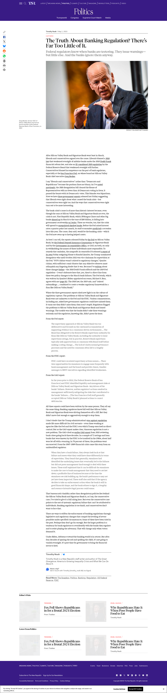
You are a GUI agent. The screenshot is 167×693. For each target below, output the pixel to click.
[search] (25, 3)
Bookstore (105, 666)
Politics (73, 578)
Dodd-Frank (105, 161)
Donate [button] (112, 666)
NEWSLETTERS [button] (103, 3)
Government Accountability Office (71, 245)
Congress (75, 17)
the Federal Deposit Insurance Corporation (73, 242)
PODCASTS (115, 3)
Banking (82, 578)
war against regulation (97, 420)
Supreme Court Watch (92, 17)
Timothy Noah (51, 31)
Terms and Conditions (41, 681)
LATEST (43, 3)
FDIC (56, 580)
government (68, 196)
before (61, 269)
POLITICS (65, 3)
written (98, 266)
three (60, 196)
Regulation (91, 578)
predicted (97, 228)
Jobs (136, 666)
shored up (56, 219)
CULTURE (83, 3)
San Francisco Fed (69, 173)
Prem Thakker (49, 614)
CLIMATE (74, 3)
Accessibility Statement (26, 681)
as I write (72, 222)
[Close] (163, 689)
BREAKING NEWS (54, 3)
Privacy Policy (54, 681)
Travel (98, 666)
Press (131, 666)
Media (108, 17)
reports (77, 196)
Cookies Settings (65, 681)
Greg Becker (70, 176)
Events (92, 666)
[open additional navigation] (20, 3)
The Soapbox (63, 578)
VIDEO (123, 3)
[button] (4, 32)
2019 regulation (95, 164)
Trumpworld (62, 17)
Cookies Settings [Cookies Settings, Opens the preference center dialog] (119, 689)
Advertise (120, 666)
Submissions (143, 666)
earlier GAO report (82, 432)
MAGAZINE (92, 3)
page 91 (63, 281)
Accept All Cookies (135, 689)
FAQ (126, 666)
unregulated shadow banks (70, 225)
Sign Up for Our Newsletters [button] (53, 675)
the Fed (91, 239)
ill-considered (82, 164)
